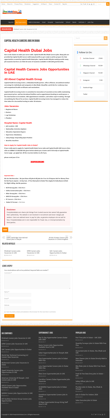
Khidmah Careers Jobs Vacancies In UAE (25, 29)
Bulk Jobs (4, 22)
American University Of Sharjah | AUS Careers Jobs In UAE (15, 379)
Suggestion (36, 4)
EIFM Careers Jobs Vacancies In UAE (33, 252)
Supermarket (59, 22)
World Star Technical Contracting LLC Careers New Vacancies (15, 356)
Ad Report (44, 4)
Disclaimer (28, 4)
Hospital (50, 22)
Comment (8, 273)
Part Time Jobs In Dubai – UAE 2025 (88, 338)
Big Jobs (65, 4)
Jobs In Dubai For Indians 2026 (87, 395)
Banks (74, 22)
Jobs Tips (90, 22)
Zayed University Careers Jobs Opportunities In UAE (12, 371)
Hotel (43, 22)
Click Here (21, 188)
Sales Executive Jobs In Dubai (86, 400)
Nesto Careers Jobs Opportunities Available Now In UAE (51, 346)
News (50, 4)
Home (3, 4)
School (68, 22)
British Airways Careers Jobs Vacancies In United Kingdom (57, 237)
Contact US (57, 4)
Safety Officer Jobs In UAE (85, 381)
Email (6, 298)
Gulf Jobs (81, 22)
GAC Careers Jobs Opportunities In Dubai (58, 252)
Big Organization (21, 22)
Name (6, 292)
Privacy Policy (18, 4)
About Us (9, 4)
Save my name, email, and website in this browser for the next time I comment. (31, 312)
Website (6, 305)
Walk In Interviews (34, 22)
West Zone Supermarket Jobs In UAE (52, 374)
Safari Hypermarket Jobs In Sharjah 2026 (53, 353)
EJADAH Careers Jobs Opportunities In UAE (17, 393)
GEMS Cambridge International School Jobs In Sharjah (17, 237)
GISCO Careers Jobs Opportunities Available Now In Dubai (14, 387)
